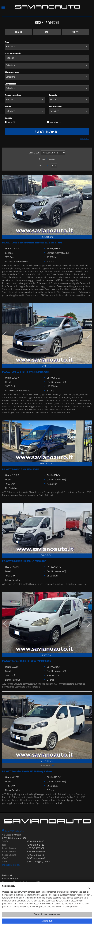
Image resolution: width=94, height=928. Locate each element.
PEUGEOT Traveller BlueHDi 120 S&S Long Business (27, 771)
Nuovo (75, 32)
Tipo (7, 42)
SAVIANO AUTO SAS (14, 831)
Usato (18, 32)
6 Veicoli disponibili (47, 131)
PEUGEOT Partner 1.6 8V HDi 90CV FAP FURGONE (26, 661)
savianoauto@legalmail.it (38, 861)
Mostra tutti (84, 138)
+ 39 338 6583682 (36, 851)
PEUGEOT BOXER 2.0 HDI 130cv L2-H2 (20, 469)
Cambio (8, 118)
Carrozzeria (10, 83)
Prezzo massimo (13, 95)
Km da (8, 106)
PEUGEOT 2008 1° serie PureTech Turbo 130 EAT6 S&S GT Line (32, 242)
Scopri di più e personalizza (47, 914)
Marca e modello (13, 53)
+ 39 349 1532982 (35, 848)
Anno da (53, 95)
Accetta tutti (47, 921)
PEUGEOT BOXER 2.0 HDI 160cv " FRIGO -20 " (24, 561)
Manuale (11, 122)
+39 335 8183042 (35, 855)
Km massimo (55, 106)
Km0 (47, 32)
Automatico (56, 122)
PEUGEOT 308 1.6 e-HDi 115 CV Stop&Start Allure (25, 372)
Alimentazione (12, 72)
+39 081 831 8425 (35, 841)
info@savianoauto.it (36, 858)
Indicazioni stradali (11, 865)
